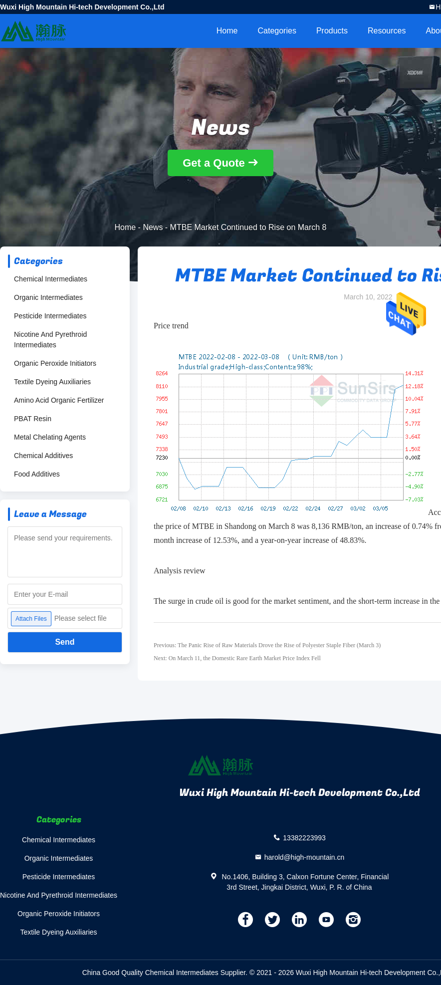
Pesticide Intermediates (50, 316)
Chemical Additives (43, 456)
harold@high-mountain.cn (304, 857)
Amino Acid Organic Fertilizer (59, 400)
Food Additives (37, 474)
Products (332, 30)
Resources (387, 30)
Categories (277, 30)
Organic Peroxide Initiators (55, 363)
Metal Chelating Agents (50, 437)
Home (227, 30)
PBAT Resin (32, 419)
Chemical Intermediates (50, 279)
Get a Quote (214, 163)
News (153, 227)
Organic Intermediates (48, 297)
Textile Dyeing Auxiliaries (52, 382)
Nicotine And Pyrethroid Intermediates (50, 339)
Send (64, 642)
